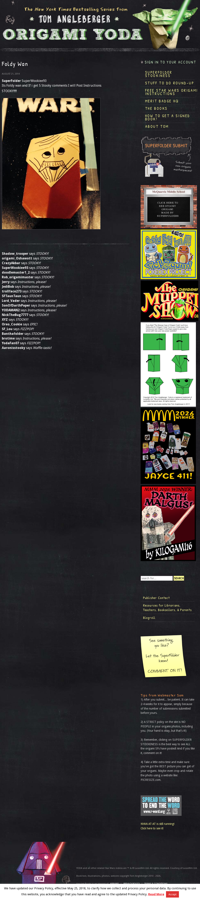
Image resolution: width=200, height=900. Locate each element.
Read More (156, 894)
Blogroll (149, 617)
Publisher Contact (156, 597)
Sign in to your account (170, 62)
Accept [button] (172, 894)
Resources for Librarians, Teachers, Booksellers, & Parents (167, 607)
